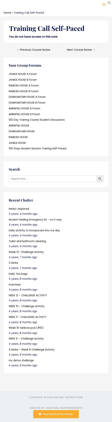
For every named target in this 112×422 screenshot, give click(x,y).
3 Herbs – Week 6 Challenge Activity (32, 349)
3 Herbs (13, 263)
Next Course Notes (81, 50)
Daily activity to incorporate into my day (34, 230)
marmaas (15, 284)
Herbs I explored (19, 209)
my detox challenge (21, 360)
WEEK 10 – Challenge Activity (27, 306)
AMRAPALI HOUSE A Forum (24, 108)
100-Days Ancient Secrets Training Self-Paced (37, 148)
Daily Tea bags (18, 274)
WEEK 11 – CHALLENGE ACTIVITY (27, 317)
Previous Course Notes (33, 50)
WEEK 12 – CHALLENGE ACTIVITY (28, 295)
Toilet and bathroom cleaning (27, 241)
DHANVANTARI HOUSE (22, 131)
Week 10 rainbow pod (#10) (26, 328)
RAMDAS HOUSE (18, 137)
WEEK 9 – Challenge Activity (26, 338)
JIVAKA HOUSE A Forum (23, 74)
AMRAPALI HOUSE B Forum (24, 114)
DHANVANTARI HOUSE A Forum (27, 97)
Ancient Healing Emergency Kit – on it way (35, 219)
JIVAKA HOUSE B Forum (23, 80)
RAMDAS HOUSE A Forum (24, 85)
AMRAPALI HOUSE (19, 125)
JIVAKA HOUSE (17, 143)
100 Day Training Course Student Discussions (37, 120)
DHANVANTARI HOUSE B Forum (27, 102)
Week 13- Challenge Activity (26, 252)
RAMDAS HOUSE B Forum (24, 91)
